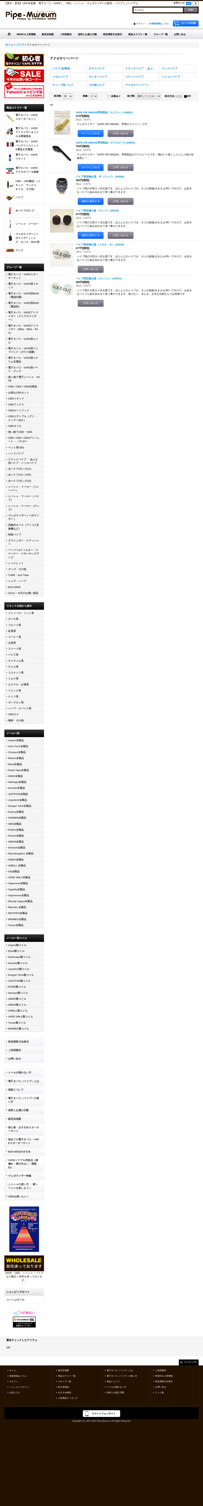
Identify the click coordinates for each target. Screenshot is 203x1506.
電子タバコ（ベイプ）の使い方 (23, 1100)
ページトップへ (191, 1362)
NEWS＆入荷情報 (164, 1376)
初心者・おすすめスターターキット (23, 1129)
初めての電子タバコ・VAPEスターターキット (23, 1141)
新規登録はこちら (160, 23)
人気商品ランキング (68, 1398)
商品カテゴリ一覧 (67, 1376)
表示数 (58, 96)
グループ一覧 (64, 1381)
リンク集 (159, 1392)
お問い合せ (14, 1058)
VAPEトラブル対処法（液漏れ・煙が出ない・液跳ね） (23, 1164)
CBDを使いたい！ (18, 1196)
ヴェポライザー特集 (19, 1175)
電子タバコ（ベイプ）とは (23, 1081)
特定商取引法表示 (18, 1041)
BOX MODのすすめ (19, 1151)
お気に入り (15, 1392)
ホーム (13, 1370)
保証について (16, 1089)
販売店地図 (14, 1118)
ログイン (140, 23)
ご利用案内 (14, 1050)
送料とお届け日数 (18, 1110)
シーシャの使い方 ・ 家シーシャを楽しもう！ (23, 1186)
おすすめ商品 (64, 1392)
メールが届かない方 (19, 1072)
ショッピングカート (19, 1387)
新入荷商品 (63, 1387)
